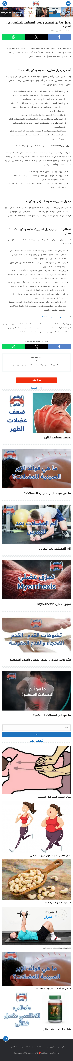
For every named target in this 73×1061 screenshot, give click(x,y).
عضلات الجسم (38, 1047)
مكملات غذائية (26, 1047)
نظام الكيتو (14, 1047)
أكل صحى (61, 1047)
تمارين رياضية (51, 1047)
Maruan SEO (36, 357)
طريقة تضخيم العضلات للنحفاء (50, 317)
